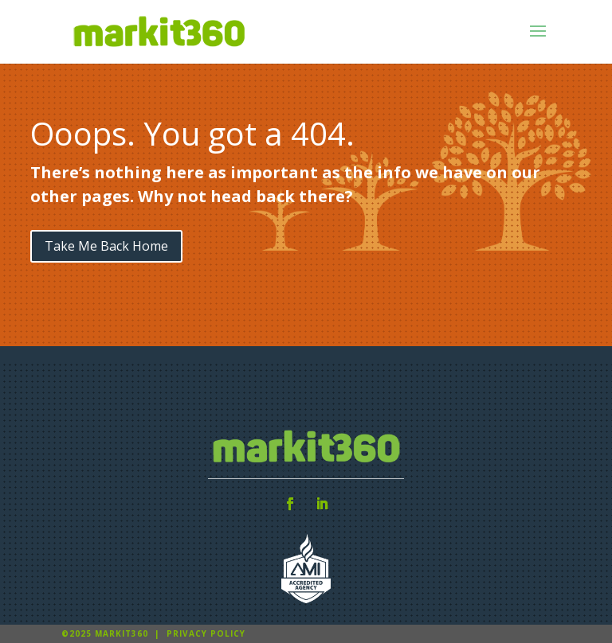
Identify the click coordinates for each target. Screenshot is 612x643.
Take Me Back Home (106, 246)
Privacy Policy (206, 633)
